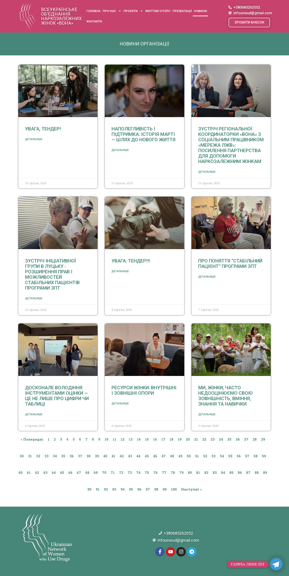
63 (45, 472)
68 (87, 472)
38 (88, 456)
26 (238, 439)
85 (231, 472)
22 (204, 439)
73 (130, 472)
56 (239, 456)
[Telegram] (276, 564)
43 (130, 456)
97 (148, 489)
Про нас (112, 11)
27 (246, 439)
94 (123, 489)
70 (104, 472)
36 (72, 456)
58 (256, 456)
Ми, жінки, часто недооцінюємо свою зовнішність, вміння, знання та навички (225, 396)
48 (172, 456)
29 (263, 439)
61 (29, 472)
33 (46, 456)
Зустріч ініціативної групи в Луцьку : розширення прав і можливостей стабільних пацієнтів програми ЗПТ (52, 274)
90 (89, 489)
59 (264, 456)
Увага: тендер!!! (131, 261)
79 (181, 472)
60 (21, 472)
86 (240, 472)
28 (255, 439)
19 (180, 439)
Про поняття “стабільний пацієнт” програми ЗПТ (230, 263)
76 (155, 472)
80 (190, 472)
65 (62, 472)
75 (147, 472)
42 (122, 456)
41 (113, 456)
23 (213, 439)
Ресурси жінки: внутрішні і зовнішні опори (144, 390)
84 (223, 472)
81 (198, 472)
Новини (200, 11)
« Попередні (32, 439)
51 (197, 456)
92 (106, 489)
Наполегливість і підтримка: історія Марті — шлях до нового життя (143, 134)
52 (205, 456)
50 (189, 456)
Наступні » (191, 489)
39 (97, 456)
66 (70, 472)
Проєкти (133, 11)
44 (138, 456)
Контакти (94, 21)
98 (156, 489)
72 (121, 472)
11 (114, 439)
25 (229, 439)
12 (122, 439)
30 (22, 456)
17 (163, 439)
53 (214, 456)
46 (155, 456)
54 (222, 456)
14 (139, 439)
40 (105, 456)
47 (163, 456)
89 (265, 472)
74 (138, 472)
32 (38, 456)
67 (79, 472)
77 (164, 472)
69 (96, 472)
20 (188, 439)
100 (174, 489)
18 (171, 439)
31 (30, 456)
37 (80, 456)
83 (215, 472)
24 (221, 439)
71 (113, 472)
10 (106, 439)
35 (63, 456)
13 (131, 439)
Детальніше (33, 139)
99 (165, 489)
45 (147, 456)
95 (131, 489)
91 (98, 489)
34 (55, 456)
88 (257, 472)
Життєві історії (157, 11)
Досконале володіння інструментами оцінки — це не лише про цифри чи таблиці (57, 396)
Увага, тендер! (43, 129)
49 (180, 456)
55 (230, 456)
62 (37, 472)
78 (173, 472)
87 (248, 472)
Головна (93, 11)
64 (54, 472)
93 (114, 489)
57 (247, 456)
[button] (249, 22)
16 (155, 439)
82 (206, 472)
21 (196, 439)
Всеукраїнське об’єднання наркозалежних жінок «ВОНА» (61, 16)
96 (139, 489)
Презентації (182, 11)
